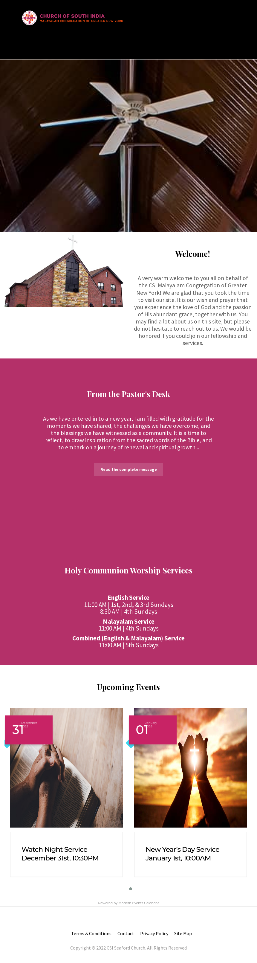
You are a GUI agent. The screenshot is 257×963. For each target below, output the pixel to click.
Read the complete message (128, 469)
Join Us (76, 42)
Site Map (183, 933)
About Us (52, 42)
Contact (125, 933)
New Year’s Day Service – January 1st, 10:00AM (185, 853)
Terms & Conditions (91, 933)
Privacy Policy (154, 933)
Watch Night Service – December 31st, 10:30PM (60, 853)
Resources (102, 42)
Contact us (136, 42)
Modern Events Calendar (138, 903)
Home (26, 42)
